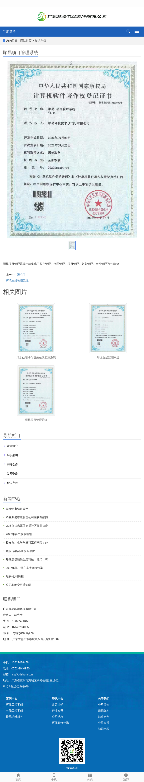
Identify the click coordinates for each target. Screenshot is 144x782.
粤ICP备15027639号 (16, 686)
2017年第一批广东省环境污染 (24, 568)
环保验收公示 (60, 722)
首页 (18, 776)
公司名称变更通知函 (18, 584)
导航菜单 (9, 31)
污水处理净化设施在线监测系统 (36, 357)
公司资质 (12, 473)
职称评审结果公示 (17, 508)
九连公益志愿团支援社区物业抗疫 (27, 525)
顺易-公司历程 (15, 576)
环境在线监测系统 (17, 280)
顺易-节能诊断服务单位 (20, 551)
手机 (54, 776)
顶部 (126, 776)
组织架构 (12, 455)
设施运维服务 (14, 716)
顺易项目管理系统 (36, 419)
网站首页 (25, 40)
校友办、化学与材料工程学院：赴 (27, 542)
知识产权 (40, 40)
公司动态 (57, 716)
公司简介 (12, 445)
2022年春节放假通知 (19, 534)
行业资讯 (57, 710)
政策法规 (57, 704)
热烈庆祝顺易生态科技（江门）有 (27, 559)
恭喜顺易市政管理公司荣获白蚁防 (27, 517)
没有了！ (22, 274)
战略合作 (12, 464)
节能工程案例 (14, 710)
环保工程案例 (14, 704)
